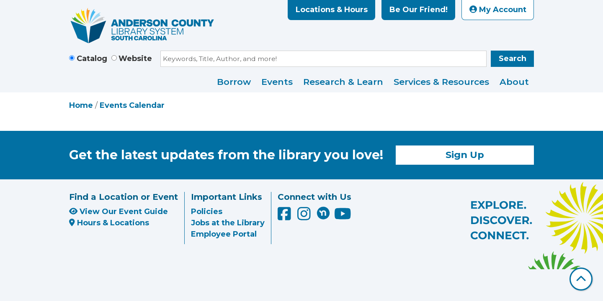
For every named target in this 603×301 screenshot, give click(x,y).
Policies (206, 211)
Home (81, 105)
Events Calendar (132, 105)
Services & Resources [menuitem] (441, 82)
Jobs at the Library (228, 222)
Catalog (92, 58)
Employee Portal (224, 234)
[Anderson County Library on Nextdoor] (323, 212)
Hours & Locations (109, 222)
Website (135, 58)
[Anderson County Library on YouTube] (342, 217)
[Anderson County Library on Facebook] (285, 217)
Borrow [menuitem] (234, 82)
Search (512, 58)
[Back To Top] (581, 279)
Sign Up (465, 155)
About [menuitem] (514, 82)
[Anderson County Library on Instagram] (305, 217)
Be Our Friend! (418, 9)
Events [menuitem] (277, 82)
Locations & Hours (332, 9)
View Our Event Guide (118, 211)
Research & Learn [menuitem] (343, 82)
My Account (497, 9)
